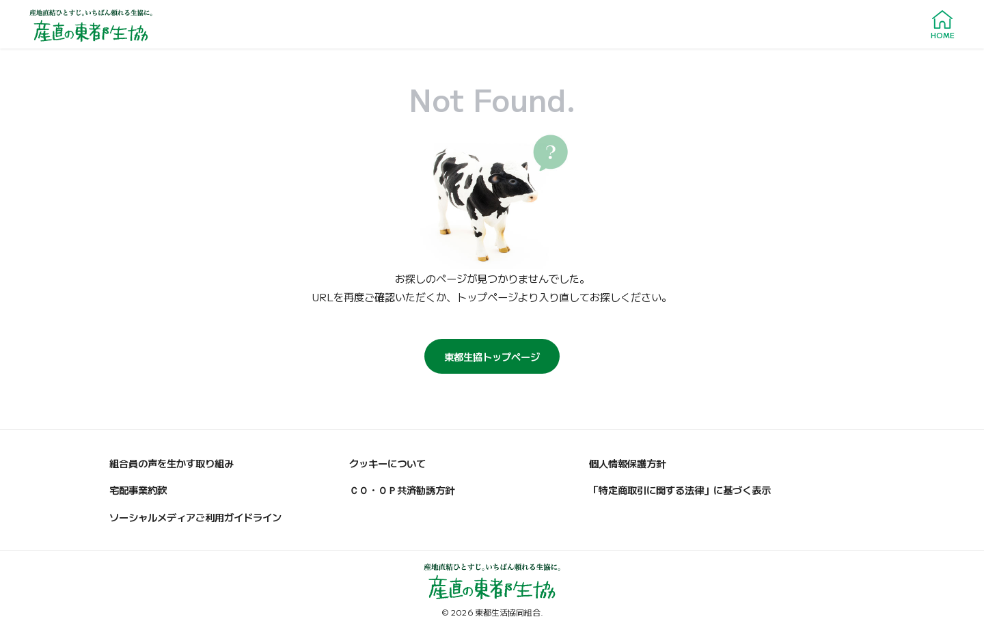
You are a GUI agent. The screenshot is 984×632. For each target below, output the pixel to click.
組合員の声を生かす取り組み (171, 463)
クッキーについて (387, 463)
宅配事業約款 (138, 489)
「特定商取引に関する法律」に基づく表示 (680, 489)
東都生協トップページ (492, 356)
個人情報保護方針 (627, 463)
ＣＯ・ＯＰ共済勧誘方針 (401, 489)
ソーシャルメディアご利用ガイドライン (195, 517)
